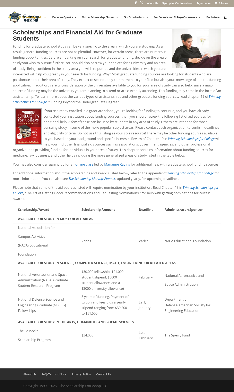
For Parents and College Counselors (175, 17)
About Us (152, 3)
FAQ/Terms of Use (54, 374)
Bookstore (212, 17)
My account (204, 3)
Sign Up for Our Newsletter (177, 3)
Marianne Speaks (62, 17)
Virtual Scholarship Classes (98, 17)
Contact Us (104, 374)
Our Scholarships (134, 17)
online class (84, 164)
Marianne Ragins (117, 164)
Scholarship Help (32, 17)
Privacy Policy (81, 374)
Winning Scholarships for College (191, 138)
